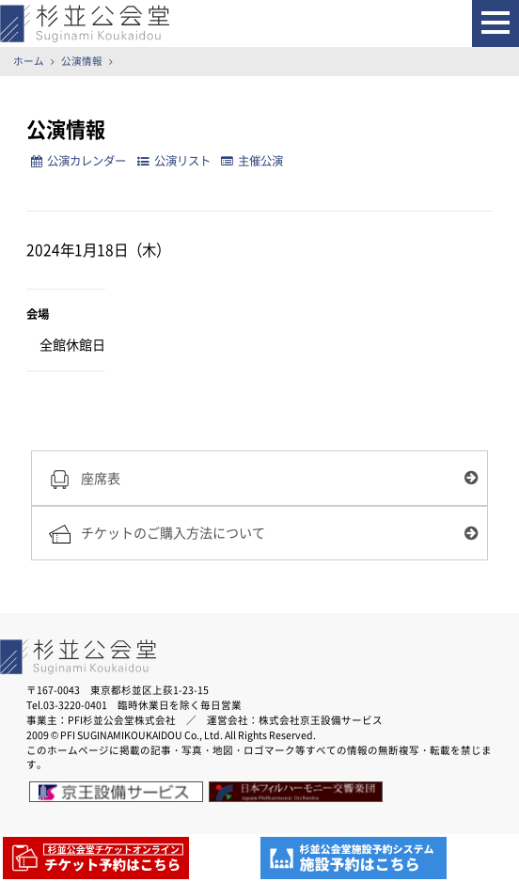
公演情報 (81, 61)
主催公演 (252, 160)
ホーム (28, 61)
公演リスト (174, 160)
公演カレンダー (78, 160)
